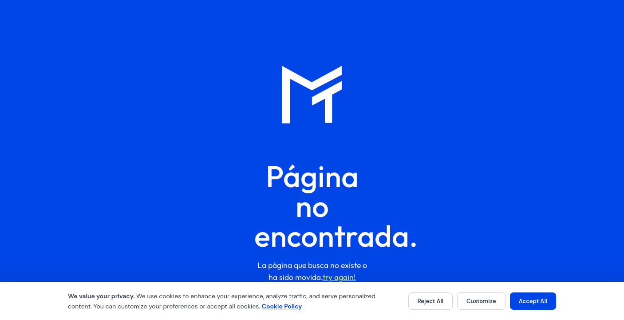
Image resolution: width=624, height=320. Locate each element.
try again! (339, 277)
